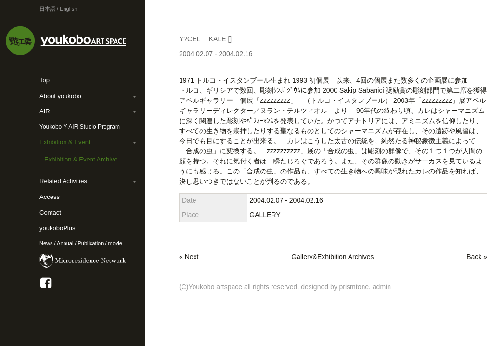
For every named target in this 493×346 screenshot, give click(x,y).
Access (49, 196)
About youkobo (60, 95)
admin (382, 287)
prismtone (354, 287)
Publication (91, 243)
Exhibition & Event (65, 142)
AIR (44, 111)
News (46, 243)
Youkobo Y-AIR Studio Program (79, 127)
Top (44, 80)
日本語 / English (58, 9)
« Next (188, 256)
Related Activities (63, 181)
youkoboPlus (57, 228)
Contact (50, 212)
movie (115, 243)
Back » (477, 256)
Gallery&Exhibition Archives (332, 256)
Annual (65, 243)
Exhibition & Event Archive (80, 159)
